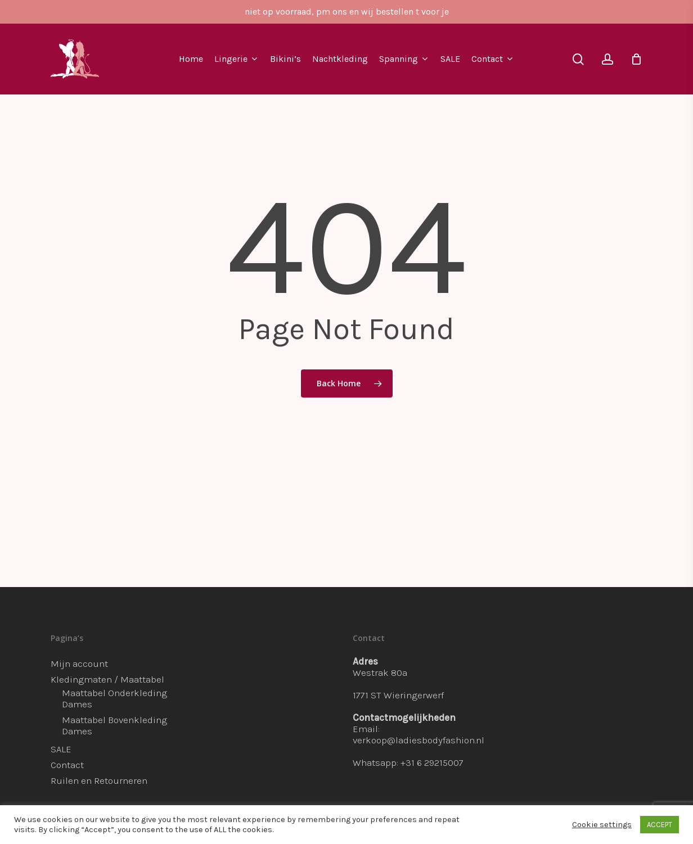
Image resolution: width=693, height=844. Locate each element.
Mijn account (79, 663)
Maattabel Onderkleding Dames (114, 698)
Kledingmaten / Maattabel (107, 679)
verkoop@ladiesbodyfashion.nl (418, 740)
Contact (67, 764)
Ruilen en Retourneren (99, 780)
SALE (61, 749)
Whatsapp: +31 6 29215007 (408, 762)
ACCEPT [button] (659, 824)
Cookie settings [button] (602, 824)
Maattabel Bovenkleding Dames (114, 725)
